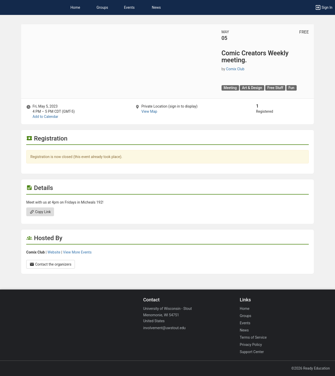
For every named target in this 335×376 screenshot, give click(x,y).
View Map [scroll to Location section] (149, 111)
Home (245, 309)
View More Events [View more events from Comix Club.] (77, 252)
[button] (323, 7)
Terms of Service (253, 337)
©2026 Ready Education (310, 368)
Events (129, 7)
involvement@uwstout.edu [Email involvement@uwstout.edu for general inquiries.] (164, 328)
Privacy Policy (251, 345)
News (156, 7)
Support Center (252, 352)
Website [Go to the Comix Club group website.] (53, 252)
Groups (102, 7)
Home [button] (75, 7)
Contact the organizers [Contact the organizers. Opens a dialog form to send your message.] (51, 264)
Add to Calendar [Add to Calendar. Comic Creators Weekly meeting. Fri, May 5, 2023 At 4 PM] (45, 117)
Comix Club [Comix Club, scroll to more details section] (235, 69)
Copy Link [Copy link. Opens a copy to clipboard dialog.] (40, 212)
